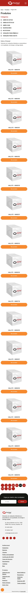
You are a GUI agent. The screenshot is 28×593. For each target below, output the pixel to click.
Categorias (14, 17)
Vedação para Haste (10, 36)
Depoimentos (5, 561)
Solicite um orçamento (2, 590)
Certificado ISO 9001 (8, 557)
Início (2, 9)
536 (13, 485)
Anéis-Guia (5, 585)
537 (17, 485)
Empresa (4, 550)
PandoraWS (23, 591)
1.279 (9, 488)
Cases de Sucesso (7, 559)
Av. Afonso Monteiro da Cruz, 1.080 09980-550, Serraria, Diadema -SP (13, 523)
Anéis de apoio (8, 20)
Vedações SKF (21, 581)
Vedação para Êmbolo (10, 33)
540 (2, 488)
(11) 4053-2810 (8, 527)
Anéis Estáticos (8, 22)
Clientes (4, 552)
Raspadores (7, 28)
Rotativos (6, 30)
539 (24, 485)
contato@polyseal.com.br (11, 533)
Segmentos (5, 547)
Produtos (7, 9)
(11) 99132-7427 (9, 530)
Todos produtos (21, 583)
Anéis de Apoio (6, 582)
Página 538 (13, 9)
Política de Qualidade (8, 554)
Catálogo (4, 563)
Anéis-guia (6, 25)
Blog (3, 566)
